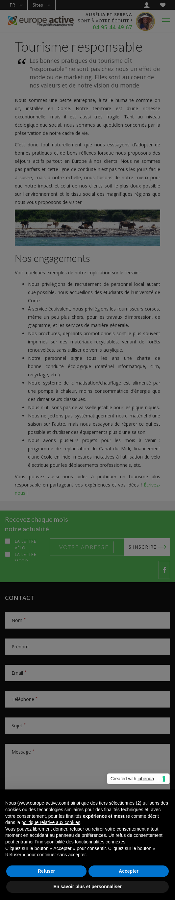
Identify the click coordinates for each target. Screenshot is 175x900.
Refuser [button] (46, 871)
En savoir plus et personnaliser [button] (87, 886)
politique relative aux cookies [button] (50, 822)
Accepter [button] (128, 871)
